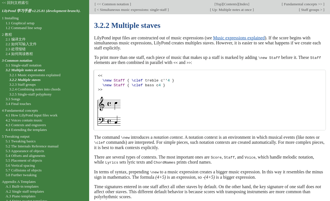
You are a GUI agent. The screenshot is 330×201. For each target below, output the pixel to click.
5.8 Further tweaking (21, 175)
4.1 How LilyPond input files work (32, 115)
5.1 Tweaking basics (21, 141)
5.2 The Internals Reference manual (32, 146)
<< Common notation (113, 4)
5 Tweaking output (16, 136)
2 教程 (7, 34)
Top (218, 4)
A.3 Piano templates (20, 196)
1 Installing (10, 18)
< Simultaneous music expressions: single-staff (131, 10)
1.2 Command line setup (24, 28)
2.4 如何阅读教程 (19, 54)
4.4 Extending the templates (26, 130)
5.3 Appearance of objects (25, 151)
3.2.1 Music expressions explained (34, 75)
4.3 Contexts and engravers (26, 125)
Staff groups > (311, 10)
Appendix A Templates (19, 182)
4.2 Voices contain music (24, 120)
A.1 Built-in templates (22, 186)
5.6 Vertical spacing (20, 165)
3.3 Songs (13, 99)
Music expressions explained (239, 37)
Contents (230, 4)
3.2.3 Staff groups (22, 84)
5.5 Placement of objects (24, 160)
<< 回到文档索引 (15, 3)
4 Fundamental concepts (20, 110)
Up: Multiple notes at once (232, 10)
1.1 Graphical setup (20, 23)
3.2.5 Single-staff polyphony (30, 94)
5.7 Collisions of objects (24, 170)
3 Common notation (17, 60)
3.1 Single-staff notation (23, 65)
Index (243, 4)
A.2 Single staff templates (25, 191)
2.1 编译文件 (16, 39)
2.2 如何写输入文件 (21, 44)
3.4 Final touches (18, 104)
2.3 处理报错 (16, 49)
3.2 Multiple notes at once (25, 70)
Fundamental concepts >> (303, 4)
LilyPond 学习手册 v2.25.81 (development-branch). (41, 11)
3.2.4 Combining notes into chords (35, 89)
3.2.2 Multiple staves (25, 80)
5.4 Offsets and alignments (25, 156)
